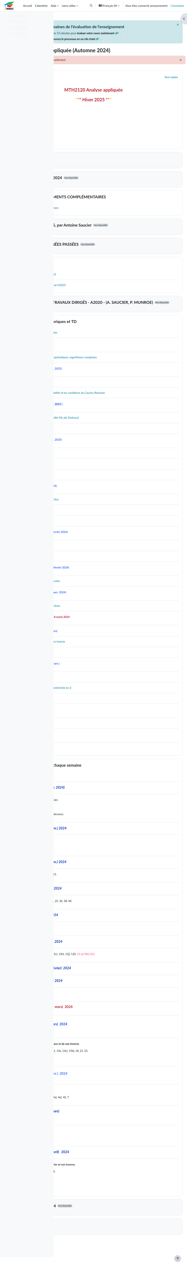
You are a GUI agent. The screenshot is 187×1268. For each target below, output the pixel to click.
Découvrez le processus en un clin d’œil (91, 48)
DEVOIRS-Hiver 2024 (93, 1222)
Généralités (84, 86)
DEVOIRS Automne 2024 (96, 187)
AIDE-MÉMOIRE (89, 273)
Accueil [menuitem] (27, 5)
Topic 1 (80, 168)
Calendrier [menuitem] (41, 5)
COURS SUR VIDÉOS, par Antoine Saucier (111, 234)
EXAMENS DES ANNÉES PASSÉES (104, 253)
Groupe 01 (83, 1241)
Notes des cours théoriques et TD (103, 333)
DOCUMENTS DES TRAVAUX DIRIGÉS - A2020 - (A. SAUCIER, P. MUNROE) (110, 313)
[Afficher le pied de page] (177, 1258)
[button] (91, 5)
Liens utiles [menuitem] (69, 5)
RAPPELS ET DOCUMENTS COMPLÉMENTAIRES (118, 206)
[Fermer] (169, 25)
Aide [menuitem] (53, 5)
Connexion (177, 5)
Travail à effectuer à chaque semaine (106, 779)
